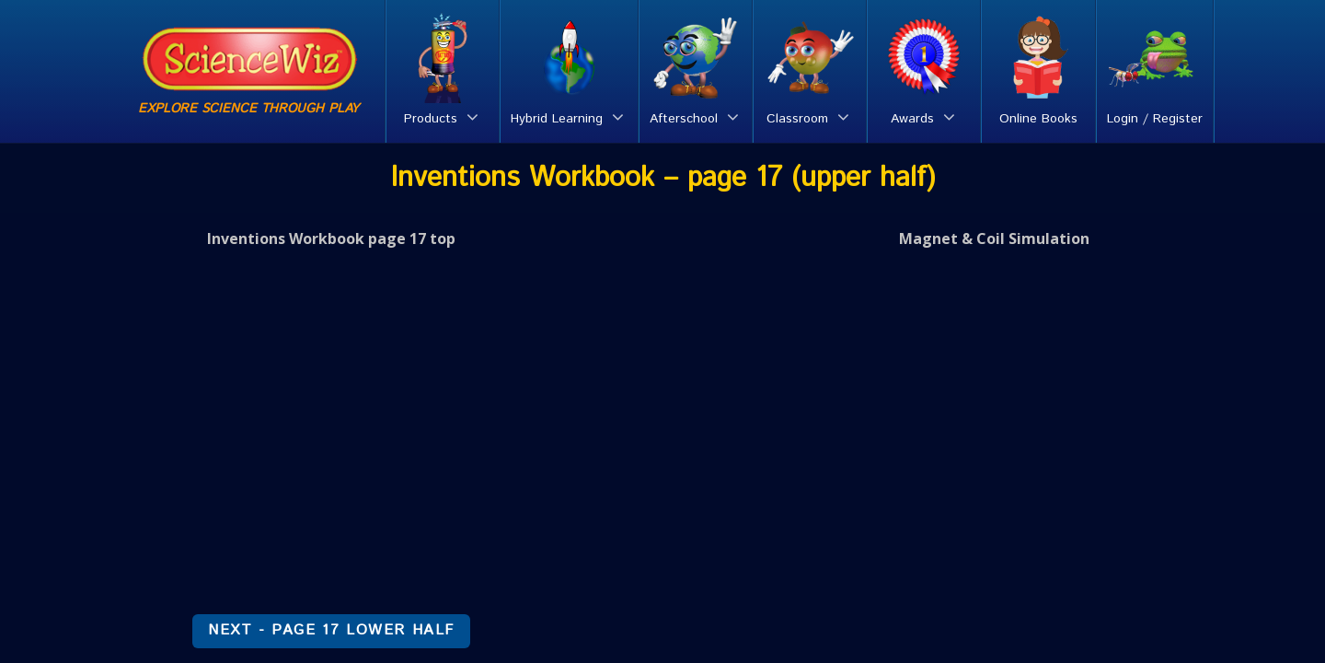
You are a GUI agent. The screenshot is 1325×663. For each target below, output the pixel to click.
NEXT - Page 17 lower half (331, 630)
